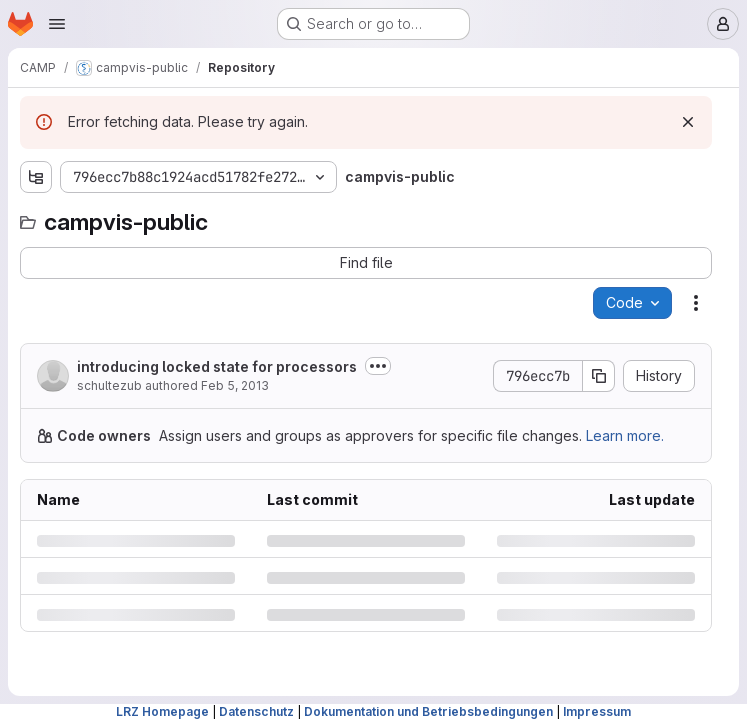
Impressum (597, 711)
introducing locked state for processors (217, 366)
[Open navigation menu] (57, 24)
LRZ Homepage (162, 711)
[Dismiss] (688, 122)
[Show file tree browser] (36, 177)
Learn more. (625, 435)
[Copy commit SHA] (599, 376)
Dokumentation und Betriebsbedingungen (428, 711)
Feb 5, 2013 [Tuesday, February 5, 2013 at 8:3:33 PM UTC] (235, 385)
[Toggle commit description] (378, 366)
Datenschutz (256, 711)
